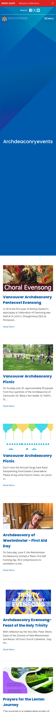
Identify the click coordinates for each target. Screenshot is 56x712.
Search (23, 10)
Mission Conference (29, 3)
